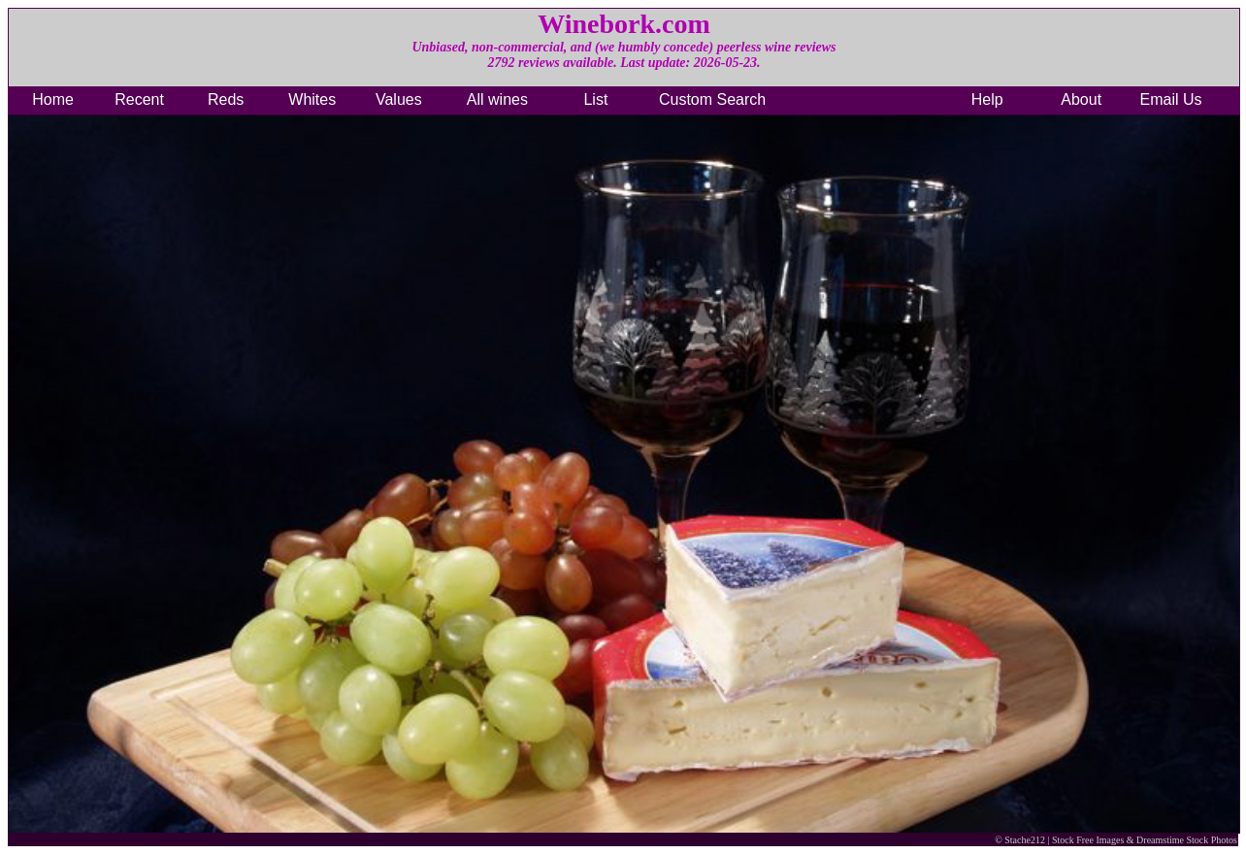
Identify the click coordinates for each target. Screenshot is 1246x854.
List (595, 99)
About (1081, 99)
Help (987, 99)
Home (53, 99)
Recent (139, 99)
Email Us (1171, 99)
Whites (312, 99)
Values (399, 99)
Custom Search (712, 99)
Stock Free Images (1088, 840)
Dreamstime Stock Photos (1186, 840)
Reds (226, 99)
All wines (497, 99)
